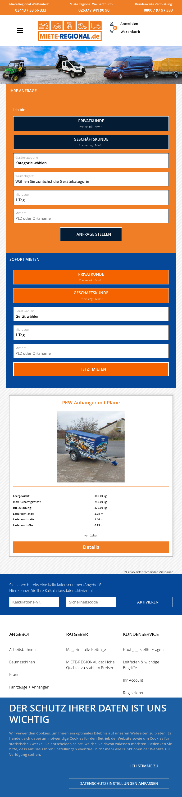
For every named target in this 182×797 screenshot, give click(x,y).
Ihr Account (133, 680)
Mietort (20, 213)
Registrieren (134, 692)
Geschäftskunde (91, 142)
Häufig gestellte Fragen (143, 649)
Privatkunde (91, 123)
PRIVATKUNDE (91, 277)
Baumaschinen (22, 662)
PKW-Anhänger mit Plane (91, 402)
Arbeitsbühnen (22, 649)
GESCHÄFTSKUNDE (91, 295)
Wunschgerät (24, 176)
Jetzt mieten (91, 369)
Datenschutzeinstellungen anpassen (118, 783)
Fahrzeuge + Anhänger (29, 687)
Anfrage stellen (91, 234)
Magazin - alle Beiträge (86, 649)
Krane (14, 674)
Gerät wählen (24, 311)
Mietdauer (22, 195)
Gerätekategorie (26, 158)
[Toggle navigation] (20, 30)
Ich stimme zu (144, 766)
